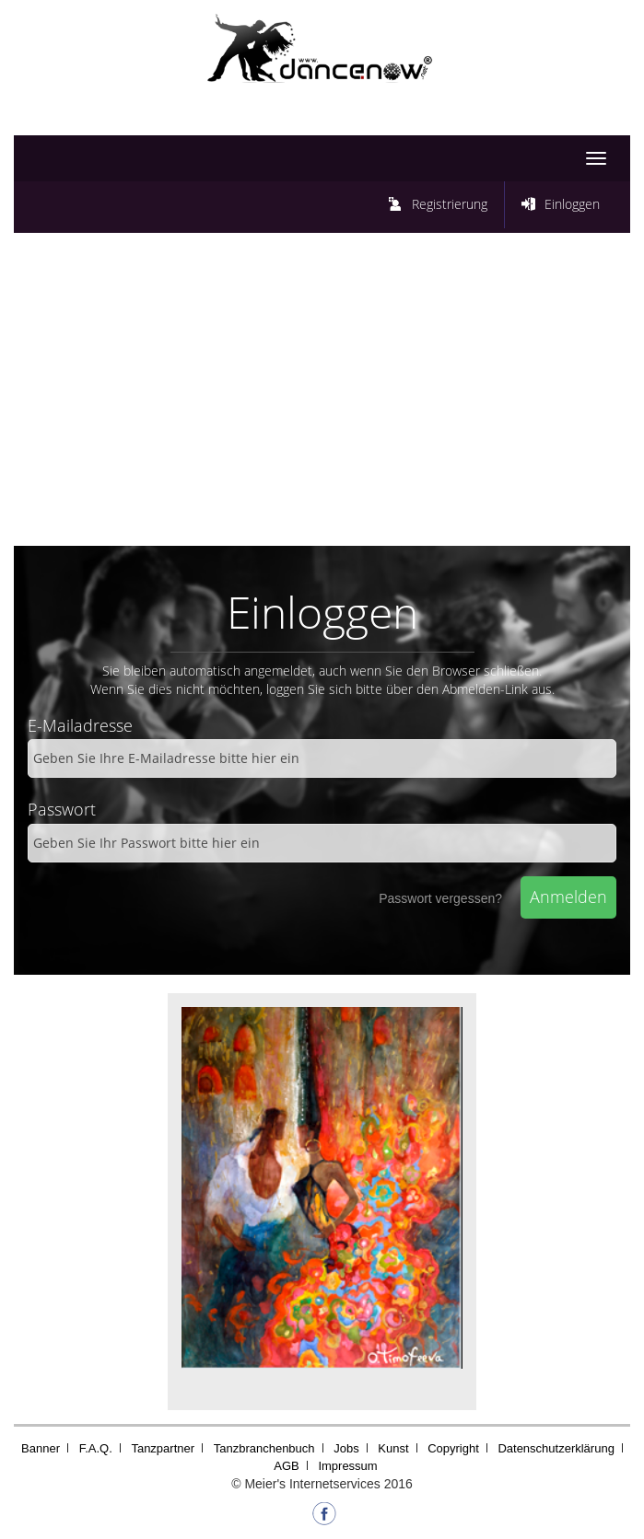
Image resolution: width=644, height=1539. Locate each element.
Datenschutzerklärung (556, 1448)
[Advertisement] (322, 394)
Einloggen (572, 204)
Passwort (62, 809)
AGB (286, 1466)
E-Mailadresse (80, 725)
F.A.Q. (95, 1448)
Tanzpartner (162, 1448)
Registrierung (449, 204)
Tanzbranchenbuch (264, 1448)
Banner (40, 1448)
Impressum (347, 1466)
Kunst (393, 1448)
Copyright (453, 1448)
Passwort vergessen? (440, 898)
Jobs (346, 1448)
